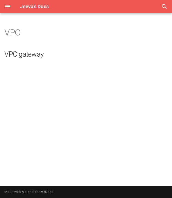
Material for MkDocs (37, 192)
